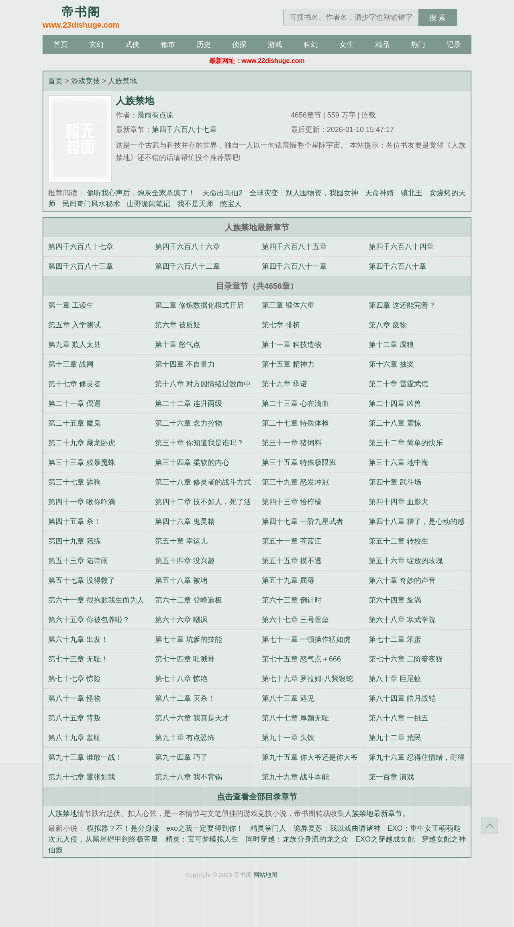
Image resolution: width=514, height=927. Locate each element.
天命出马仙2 (222, 193)
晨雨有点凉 (155, 115)
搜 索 (437, 18)
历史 (203, 45)
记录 (454, 45)
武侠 (132, 45)
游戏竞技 (85, 81)
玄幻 (96, 45)
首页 (60, 45)
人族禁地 (122, 81)
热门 (418, 45)
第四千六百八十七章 (184, 130)
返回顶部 (489, 825)
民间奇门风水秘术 (91, 204)
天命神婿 (379, 193)
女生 (346, 45)
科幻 (311, 45)
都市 (168, 45)
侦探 (239, 45)
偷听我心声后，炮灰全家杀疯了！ (141, 193)
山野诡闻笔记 (148, 204)
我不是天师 (195, 204)
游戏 (275, 45)
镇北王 (411, 193)
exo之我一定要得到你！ (204, 828)
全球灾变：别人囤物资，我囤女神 (303, 193)
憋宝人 (231, 204)
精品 (382, 45)
